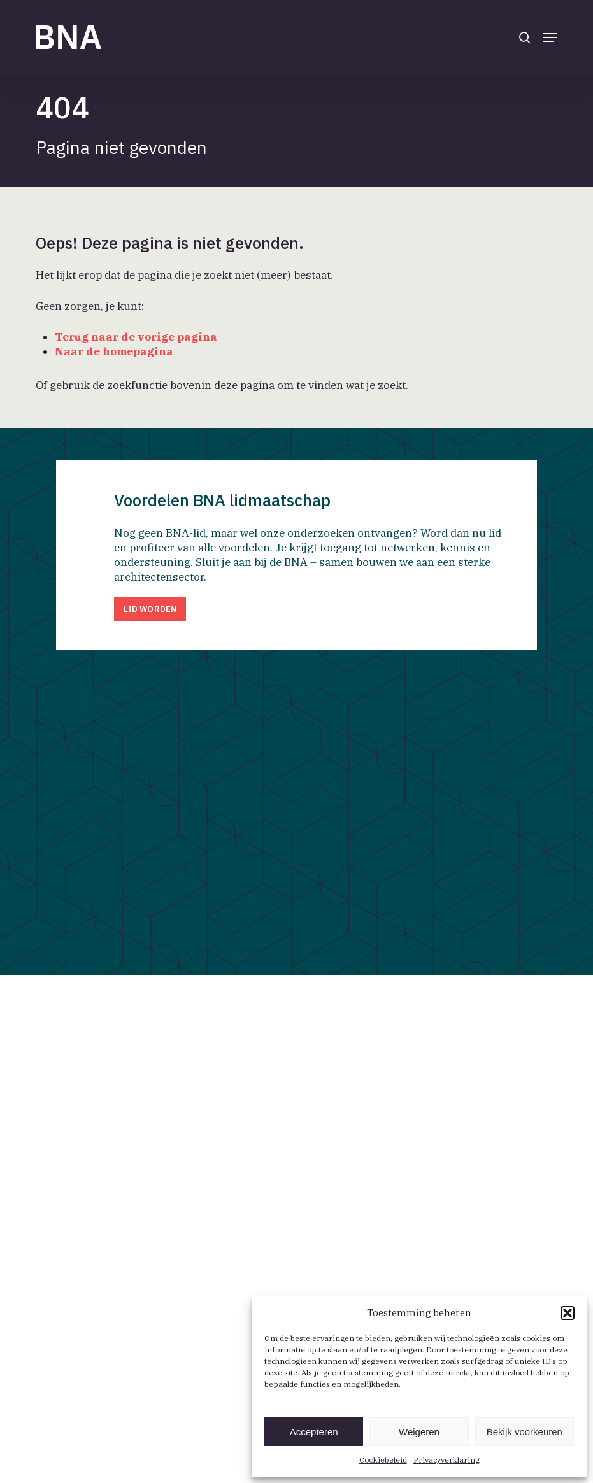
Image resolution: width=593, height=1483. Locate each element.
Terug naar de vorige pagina (136, 337)
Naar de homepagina (114, 351)
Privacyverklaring (446, 1460)
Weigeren (419, 1431)
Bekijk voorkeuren (524, 1431)
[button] (567, 1313)
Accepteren (314, 1431)
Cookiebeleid (383, 1460)
